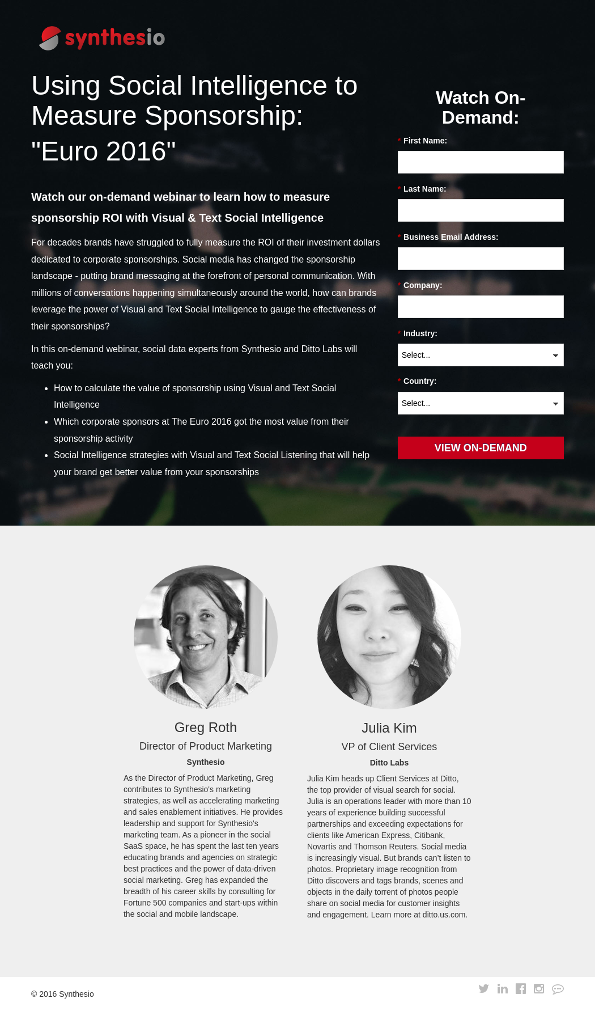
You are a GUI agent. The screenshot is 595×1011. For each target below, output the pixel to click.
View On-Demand (481, 448)
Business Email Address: (448, 237)
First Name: (422, 141)
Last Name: (422, 189)
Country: (417, 381)
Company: (420, 285)
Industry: (417, 334)
